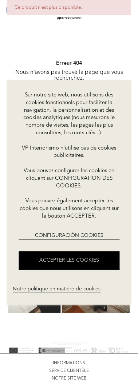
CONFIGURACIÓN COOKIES (69, 235)
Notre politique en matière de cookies (56, 288)
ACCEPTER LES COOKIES (69, 260)
